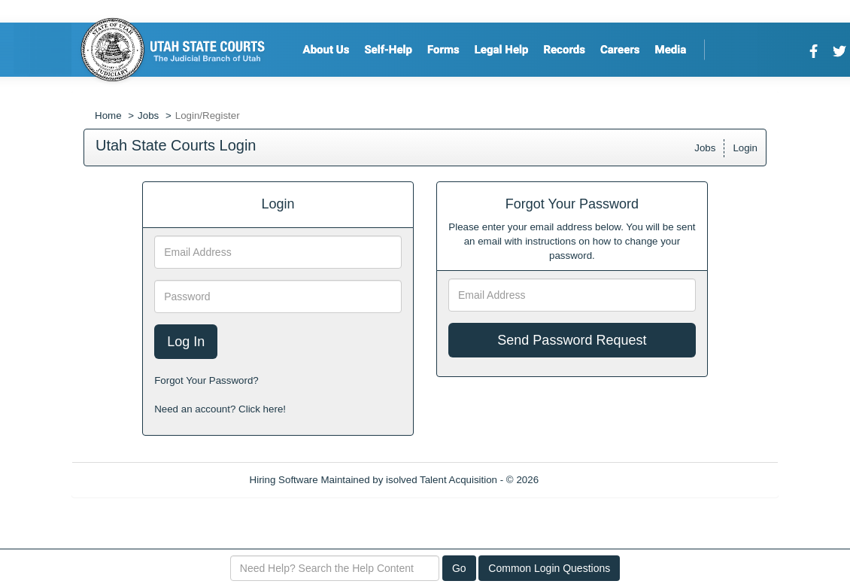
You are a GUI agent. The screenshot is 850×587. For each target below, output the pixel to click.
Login (745, 148)
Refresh (583, 479)
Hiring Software (284, 479)
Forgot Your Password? (206, 380)
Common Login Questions (549, 568)
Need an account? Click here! (220, 409)
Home (108, 115)
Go (459, 568)
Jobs (148, 115)
